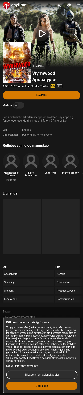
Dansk (25, 134)
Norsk (40, 134)
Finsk (33, 134)
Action (26, 86)
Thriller (44, 86)
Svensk (48, 134)
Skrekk (35, 86)
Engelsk (26, 129)
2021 (6, 86)
